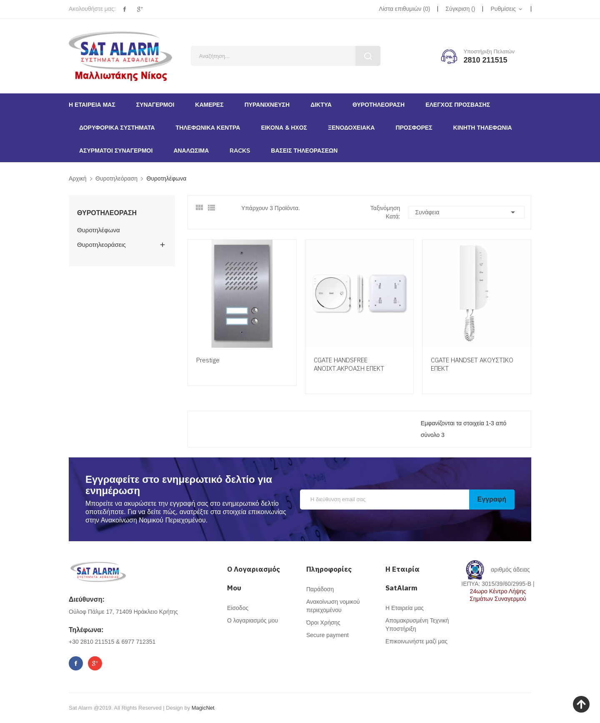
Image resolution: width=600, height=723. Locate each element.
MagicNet (203, 708)
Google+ (139, 9)
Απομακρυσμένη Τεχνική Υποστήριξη (417, 624)
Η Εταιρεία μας (404, 608)
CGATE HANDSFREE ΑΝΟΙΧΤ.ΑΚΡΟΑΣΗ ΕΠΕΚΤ (349, 364)
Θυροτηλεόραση (107, 213)
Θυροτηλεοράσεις (101, 244)
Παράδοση (320, 589)
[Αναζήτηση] (286, 56)
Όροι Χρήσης (323, 622)
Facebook (125, 9)
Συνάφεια (466, 212)
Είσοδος (237, 608)
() (404, 8)
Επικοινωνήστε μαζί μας (416, 641)
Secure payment (327, 635)
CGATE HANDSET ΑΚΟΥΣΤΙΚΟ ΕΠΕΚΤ (472, 364)
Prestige (208, 360)
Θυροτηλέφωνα (98, 229)
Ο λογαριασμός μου (252, 620)
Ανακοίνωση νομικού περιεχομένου (333, 605)
